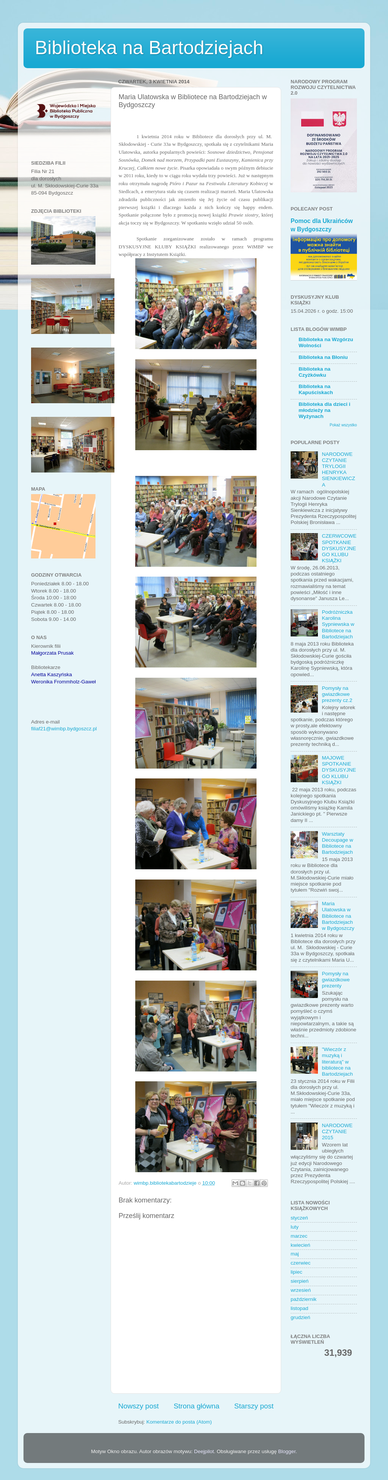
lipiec (296, 1272)
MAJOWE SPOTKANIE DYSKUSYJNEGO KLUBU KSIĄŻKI (339, 770)
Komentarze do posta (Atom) (179, 1422)
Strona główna (196, 1406)
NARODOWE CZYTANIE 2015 (337, 1131)
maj (295, 1254)
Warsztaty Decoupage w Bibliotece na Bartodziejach (337, 843)
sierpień (299, 1281)
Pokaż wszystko (343, 425)
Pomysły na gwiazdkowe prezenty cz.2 (337, 694)
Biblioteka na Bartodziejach (149, 47)
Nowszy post (138, 1406)
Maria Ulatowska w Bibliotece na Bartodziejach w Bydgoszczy (338, 916)
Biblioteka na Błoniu (323, 357)
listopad (299, 1308)
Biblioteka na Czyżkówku (314, 372)
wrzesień (301, 1290)
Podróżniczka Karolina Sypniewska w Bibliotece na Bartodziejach (338, 624)
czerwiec (301, 1263)
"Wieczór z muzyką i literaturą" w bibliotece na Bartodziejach (337, 1061)
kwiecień (300, 1245)
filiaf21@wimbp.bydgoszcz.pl (64, 728)
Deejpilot (204, 1451)
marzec (299, 1236)
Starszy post (254, 1406)
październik (303, 1299)
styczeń (299, 1218)
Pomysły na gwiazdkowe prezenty (336, 980)
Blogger (287, 1451)
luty (295, 1227)
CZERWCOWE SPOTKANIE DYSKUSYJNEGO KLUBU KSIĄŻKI (339, 548)
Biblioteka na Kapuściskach (316, 389)
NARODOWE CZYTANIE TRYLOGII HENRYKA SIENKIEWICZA (338, 469)
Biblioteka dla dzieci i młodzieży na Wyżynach (324, 410)
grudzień (300, 1317)
